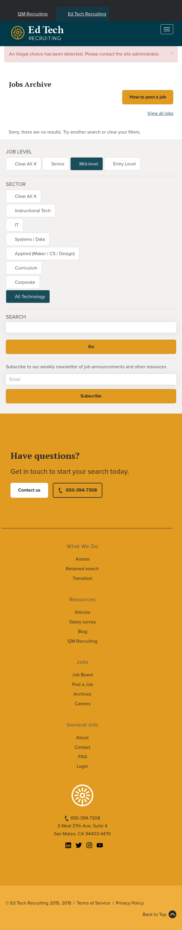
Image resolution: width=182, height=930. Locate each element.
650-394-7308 (81, 490)
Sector (16, 184)
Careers (82, 704)
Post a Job (82, 684)
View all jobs (160, 113)
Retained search (82, 569)
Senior (57, 164)
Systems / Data (30, 239)
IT (17, 225)
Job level (19, 151)
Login (82, 766)
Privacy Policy (130, 903)
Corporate (25, 282)
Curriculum (26, 268)
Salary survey (82, 622)
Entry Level (124, 164)
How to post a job (148, 97)
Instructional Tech (33, 211)
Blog (82, 632)
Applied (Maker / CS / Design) (45, 254)
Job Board (82, 675)
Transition (82, 578)
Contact (82, 747)
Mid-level (88, 164)
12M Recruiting (33, 14)
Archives (82, 694)
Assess (83, 559)
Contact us (29, 490)
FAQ (82, 757)
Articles (82, 612)
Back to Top (154, 914)
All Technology (30, 297)
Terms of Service (93, 903)
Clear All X (25, 164)
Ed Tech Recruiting (87, 14)
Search (16, 317)
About (82, 738)
